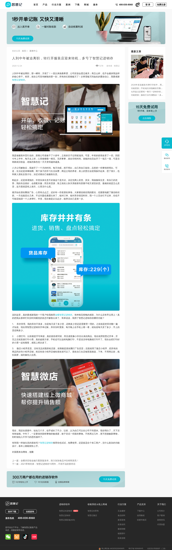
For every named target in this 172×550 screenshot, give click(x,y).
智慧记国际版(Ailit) (67, 520)
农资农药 (121, 524)
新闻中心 (33, 51)
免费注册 (161, 4)
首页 (35, 4)
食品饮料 (121, 515)
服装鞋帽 (121, 529)
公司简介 (161, 510)
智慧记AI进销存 (68, 510)
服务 (95, 4)
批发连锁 (121, 538)
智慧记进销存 (18, 79)
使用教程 (141, 515)
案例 (68, 4)
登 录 (147, 4)
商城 (86, 4)
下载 (77, 4)
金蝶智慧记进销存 (63, 314)
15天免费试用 (22, 38)
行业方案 (56, 4)
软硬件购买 (141, 520)
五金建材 (121, 510)
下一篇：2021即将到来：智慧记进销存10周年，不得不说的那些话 (43, 463)
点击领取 (147, 118)
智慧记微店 (92, 515)
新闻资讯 (161, 520)
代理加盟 (161, 524)
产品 (45, 4)
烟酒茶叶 (121, 533)
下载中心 (141, 510)
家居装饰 (121, 520)
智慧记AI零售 (93, 510)
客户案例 (161, 515)
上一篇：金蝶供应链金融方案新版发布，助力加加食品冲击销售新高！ (45, 460)
